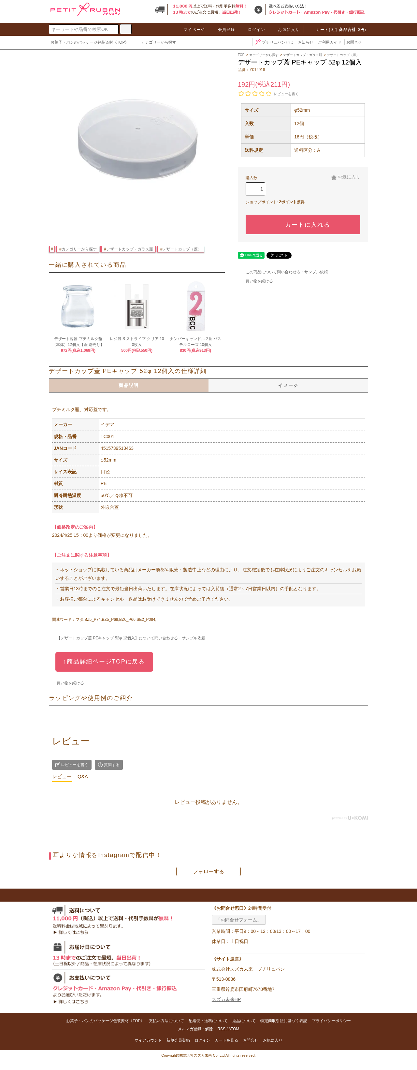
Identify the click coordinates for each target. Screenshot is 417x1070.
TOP (241, 55)
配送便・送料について (208, 1021)
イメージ (288, 385)
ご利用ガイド (329, 42)
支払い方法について (166, 1021)
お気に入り (284, 29)
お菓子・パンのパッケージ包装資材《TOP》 (89, 42)
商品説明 (129, 385)
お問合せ (354, 42)
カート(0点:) (337, 29)
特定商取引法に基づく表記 (283, 1021)
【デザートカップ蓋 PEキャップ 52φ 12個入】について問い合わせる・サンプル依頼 (127, 638)
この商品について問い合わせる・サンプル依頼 (283, 272)
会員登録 (222, 29)
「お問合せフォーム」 (239, 919)
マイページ (190, 29)
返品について (244, 1021)
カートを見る (226, 1040)
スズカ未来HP (226, 999)
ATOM (233, 1029)
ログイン (252, 29)
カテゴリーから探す (154, 43)
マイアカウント (148, 1040)
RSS (221, 1029)
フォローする (208, 871)
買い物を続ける (255, 281)
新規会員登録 (178, 1040)
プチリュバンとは (273, 42)
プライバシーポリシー (331, 1021)
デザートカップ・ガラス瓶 (129, 249)
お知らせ (305, 42)
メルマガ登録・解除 (195, 1029)
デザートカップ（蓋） (182, 249)
